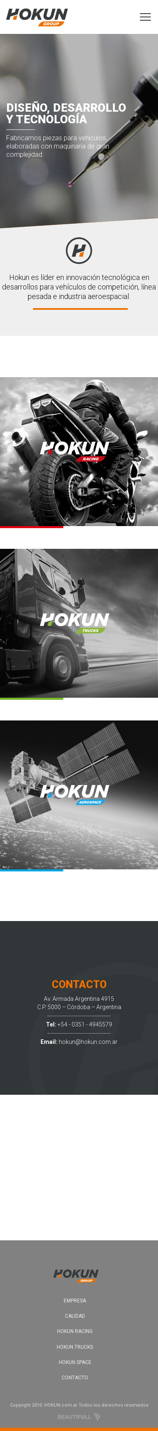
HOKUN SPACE (75, 1362)
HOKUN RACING (75, 1331)
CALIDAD (75, 1316)
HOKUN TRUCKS (75, 1347)
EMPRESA (75, 1301)
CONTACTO (75, 1378)
